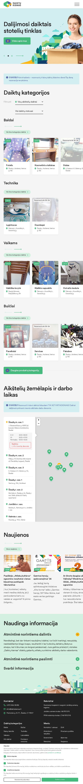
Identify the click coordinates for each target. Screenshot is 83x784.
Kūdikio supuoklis (43, 288)
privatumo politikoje (54, 753)
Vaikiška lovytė (13, 288)
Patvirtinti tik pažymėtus (22, 780)
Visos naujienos (13, 549)
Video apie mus (19, 40)
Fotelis (9, 165)
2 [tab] (12, 55)
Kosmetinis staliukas (45, 165)
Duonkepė (40, 224)
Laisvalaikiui (25, 735)
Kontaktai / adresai (50, 727)
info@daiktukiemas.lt (14, 709)
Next (19, 55)
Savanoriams (48, 738)
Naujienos (64, 741)
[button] (58, 468)
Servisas (39, 351)
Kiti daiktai (7, 739)
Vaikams (6, 735)
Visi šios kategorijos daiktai (17, 132)
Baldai (6, 727)
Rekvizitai (47, 741)
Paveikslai (11, 351)
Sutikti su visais (60, 779)
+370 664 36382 (13, 705)
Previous (4, 55)
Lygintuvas (11, 224)
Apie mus (64, 738)
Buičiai (23, 727)
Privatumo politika (67, 731)
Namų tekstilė (9, 731)
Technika (24, 731)
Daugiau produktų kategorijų (25, 370)
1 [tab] (8, 55)
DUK (62, 727)
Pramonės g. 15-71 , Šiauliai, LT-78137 (20, 713)
